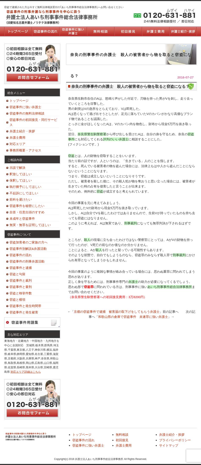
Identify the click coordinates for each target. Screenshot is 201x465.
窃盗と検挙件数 (21, 293)
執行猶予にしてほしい (25, 187)
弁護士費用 (155, 31)
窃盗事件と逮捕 (21, 268)
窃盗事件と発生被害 (24, 312)
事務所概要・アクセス (25, 150)
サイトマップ (168, 445)
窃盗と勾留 (17, 274)
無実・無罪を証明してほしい (30, 225)
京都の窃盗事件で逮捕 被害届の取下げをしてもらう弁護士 (117, 311)
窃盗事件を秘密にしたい (27, 206)
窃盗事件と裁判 (21, 280)
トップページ (18, 31)
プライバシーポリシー (175, 440)
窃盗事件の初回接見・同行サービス (33, 122)
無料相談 (100, 31)
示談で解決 (17, 167)
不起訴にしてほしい (24, 193)
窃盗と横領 (17, 299)
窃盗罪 (89, 287)
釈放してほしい (21, 174)
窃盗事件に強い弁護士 (73, 31)
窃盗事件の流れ (45, 31)
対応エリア (17, 144)
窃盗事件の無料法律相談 (27, 113)
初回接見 (128, 31)
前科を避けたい (21, 199)
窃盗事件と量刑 (21, 287)
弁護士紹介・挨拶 (183, 31)
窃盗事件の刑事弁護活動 (27, 261)
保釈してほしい (21, 180)
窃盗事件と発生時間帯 (25, 306)
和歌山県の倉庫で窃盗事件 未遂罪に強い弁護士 (133, 316)
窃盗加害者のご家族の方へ (29, 242)
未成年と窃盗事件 (22, 218)
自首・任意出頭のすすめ (27, 212)
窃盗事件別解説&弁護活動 (28, 248)
